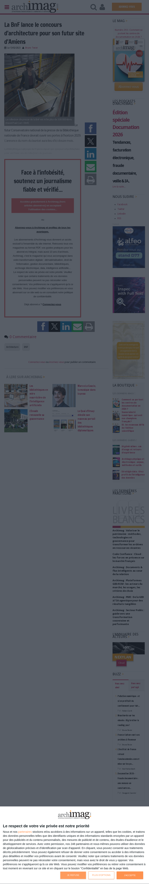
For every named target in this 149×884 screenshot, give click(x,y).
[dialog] (74, 845)
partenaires (25, 831)
